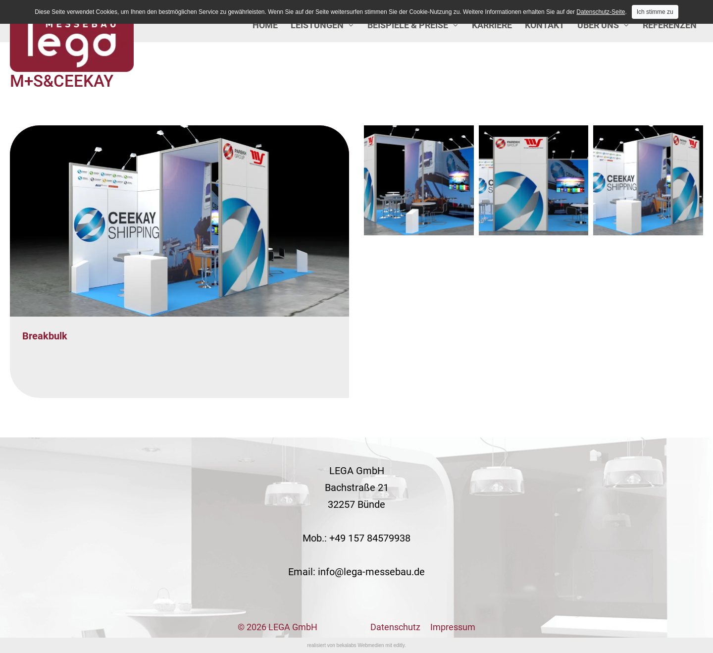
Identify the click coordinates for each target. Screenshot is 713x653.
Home (265, 25)
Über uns (598, 25)
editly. (399, 645)
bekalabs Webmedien (360, 645)
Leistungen (317, 25)
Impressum (452, 627)
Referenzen (670, 25)
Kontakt (544, 25)
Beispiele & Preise (407, 25)
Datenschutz (395, 627)
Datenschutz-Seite (600, 11)
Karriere (492, 25)
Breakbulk (44, 336)
